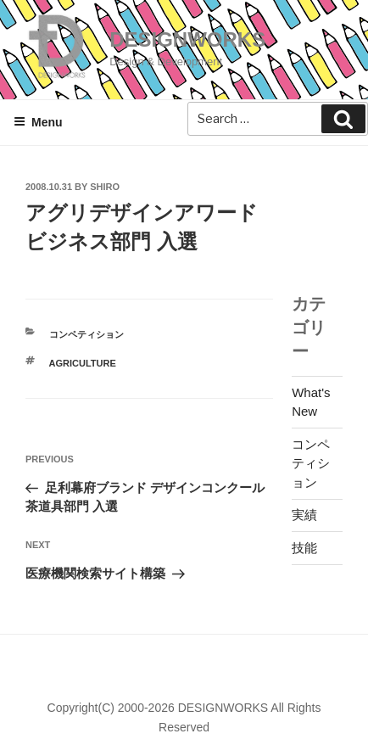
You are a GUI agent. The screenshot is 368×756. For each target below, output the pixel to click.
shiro (105, 187)
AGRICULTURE (82, 363)
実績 (304, 514)
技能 (304, 547)
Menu (38, 122)
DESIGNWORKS (187, 39)
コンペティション (86, 334)
